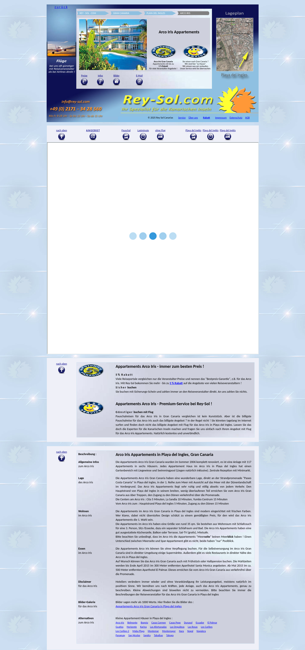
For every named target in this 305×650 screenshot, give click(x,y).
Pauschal (126, 130)
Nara (181, 631)
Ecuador (200, 622)
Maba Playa (138, 631)
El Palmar (212, 622)
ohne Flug (160, 130)
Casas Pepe (175, 622)
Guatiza (120, 626)
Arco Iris (120, 622)
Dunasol (188, 622)
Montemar (153, 631)
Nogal (190, 631)
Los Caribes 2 (122, 631)
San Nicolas (134, 635)
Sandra (147, 635)
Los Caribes (207, 626)
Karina (143, 626)
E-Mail (139, 75)
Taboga (169, 635)
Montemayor (169, 631)
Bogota (144, 622)
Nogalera (201, 631)
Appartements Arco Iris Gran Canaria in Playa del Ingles (149, 606)
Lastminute (143, 130)
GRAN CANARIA (121, 13)
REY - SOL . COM (88, 13)
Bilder (116, 75)
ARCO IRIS (185, 13)
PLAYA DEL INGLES (156, 13)
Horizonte (132, 626)
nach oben (61, 451)
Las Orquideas (177, 626)
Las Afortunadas (158, 626)
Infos (100, 75)
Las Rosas (193, 626)
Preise (84, 75)
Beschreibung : (87, 454)
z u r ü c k (60, 7)
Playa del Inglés (193, 130)
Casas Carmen (158, 622)
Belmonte (132, 622)
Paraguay (120, 635)
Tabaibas (158, 635)
